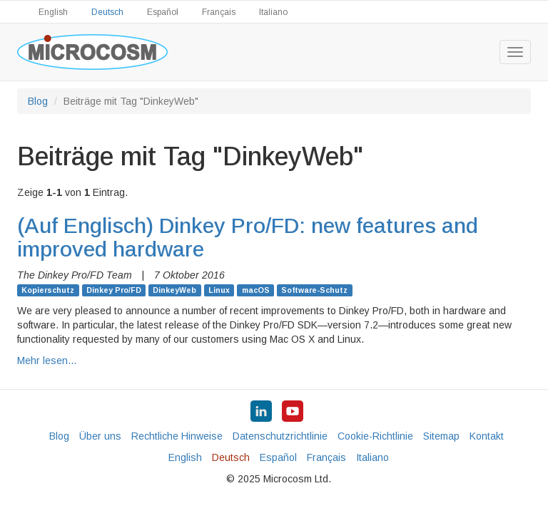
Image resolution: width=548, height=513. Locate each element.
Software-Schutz (314, 290)
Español (162, 12)
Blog (38, 101)
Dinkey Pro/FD (113, 290)
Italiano (273, 12)
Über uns (100, 436)
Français (218, 12)
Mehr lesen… (47, 360)
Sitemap (441, 436)
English (53, 12)
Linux (219, 290)
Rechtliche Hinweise (177, 436)
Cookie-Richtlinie (375, 436)
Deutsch (107, 12)
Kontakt (487, 436)
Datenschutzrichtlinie (280, 436)
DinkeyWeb (174, 290)
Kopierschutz (47, 290)
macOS (256, 290)
